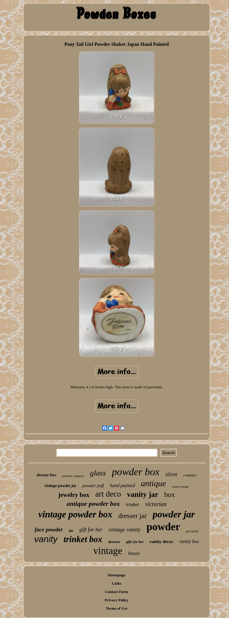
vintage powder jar (60, 486)
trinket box (83, 539)
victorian (155, 504)
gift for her (91, 530)
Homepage (116, 575)
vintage (107, 550)
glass (98, 473)
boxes (134, 553)
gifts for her (135, 542)
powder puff (93, 485)
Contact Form (116, 591)
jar (71, 530)
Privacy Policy (117, 600)
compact (189, 475)
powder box (136, 471)
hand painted (122, 485)
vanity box (189, 541)
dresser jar (132, 516)
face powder (49, 529)
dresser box (46, 475)
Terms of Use (116, 608)
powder (163, 527)
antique (153, 483)
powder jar (174, 514)
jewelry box (73, 494)
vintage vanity (124, 529)
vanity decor (162, 541)
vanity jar (142, 494)
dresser (114, 541)
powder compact (73, 476)
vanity (46, 539)
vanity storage (180, 486)
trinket (132, 504)
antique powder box (93, 503)
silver (171, 474)
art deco (108, 493)
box (169, 494)
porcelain (192, 531)
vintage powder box (75, 514)
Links (116, 583)
